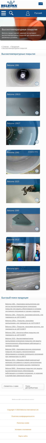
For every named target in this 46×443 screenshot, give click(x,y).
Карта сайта (23, 436)
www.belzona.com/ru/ (9, 4)
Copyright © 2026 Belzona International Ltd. (23, 410)
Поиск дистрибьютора (31, 387)
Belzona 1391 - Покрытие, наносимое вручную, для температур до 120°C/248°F (24, 316)
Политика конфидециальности (23, 416)
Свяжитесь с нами (11, 386)
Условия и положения (23, 429)
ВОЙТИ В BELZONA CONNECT (28, 14)
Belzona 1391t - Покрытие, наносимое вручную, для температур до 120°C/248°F (24, 328)
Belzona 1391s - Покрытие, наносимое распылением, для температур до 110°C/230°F (22, 322)
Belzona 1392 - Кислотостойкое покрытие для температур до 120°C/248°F (22, 334)
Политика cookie (23, 423)
